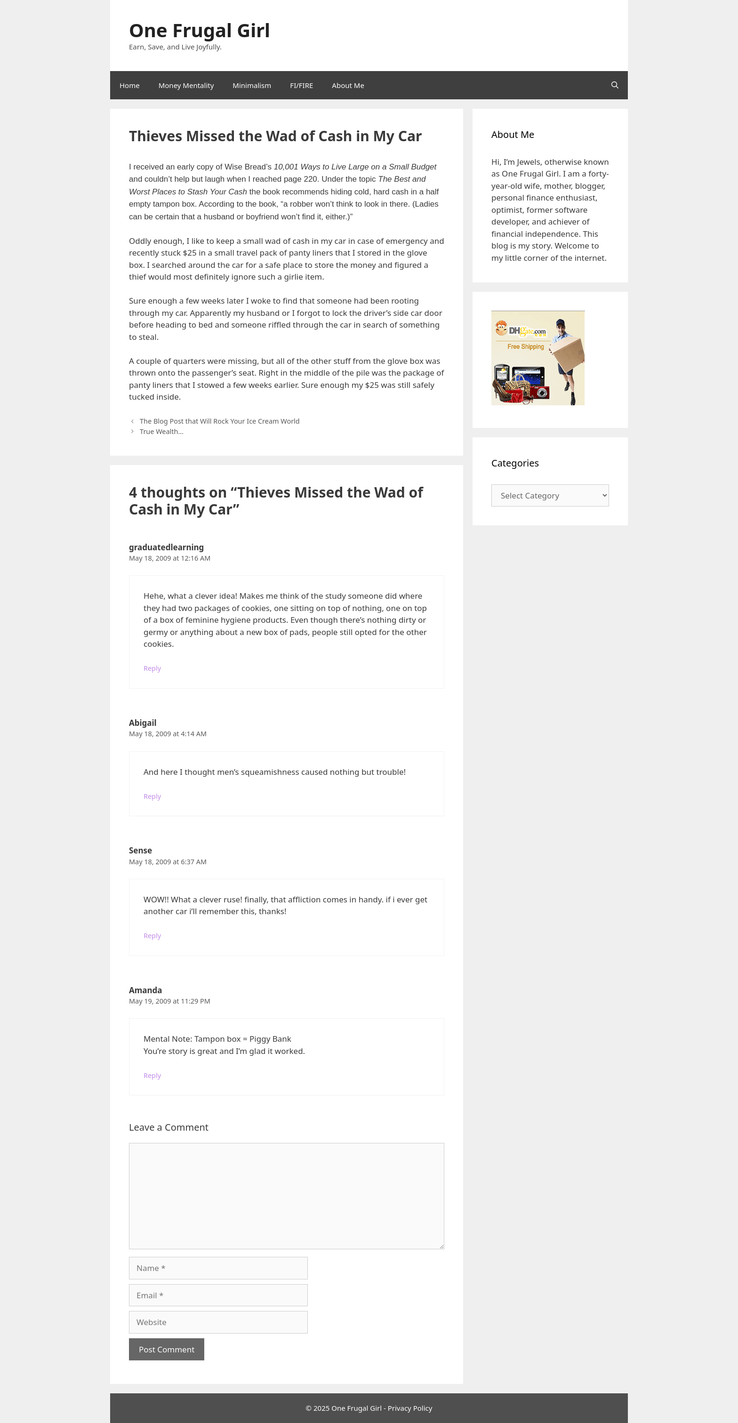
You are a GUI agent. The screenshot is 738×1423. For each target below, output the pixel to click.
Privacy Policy (410, 1408)
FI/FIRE (301, 85)
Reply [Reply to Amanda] (152, 1075)
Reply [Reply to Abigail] (152, 796)
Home (130, 85)
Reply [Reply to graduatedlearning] (152, 668)
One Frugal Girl (199, 30)
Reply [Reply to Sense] (152, 935)
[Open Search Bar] (615, 85)
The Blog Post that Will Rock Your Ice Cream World (220, 421)
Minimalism (252, 85)
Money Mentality (186, 85)
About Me (348, 85)
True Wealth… (162, 431)
